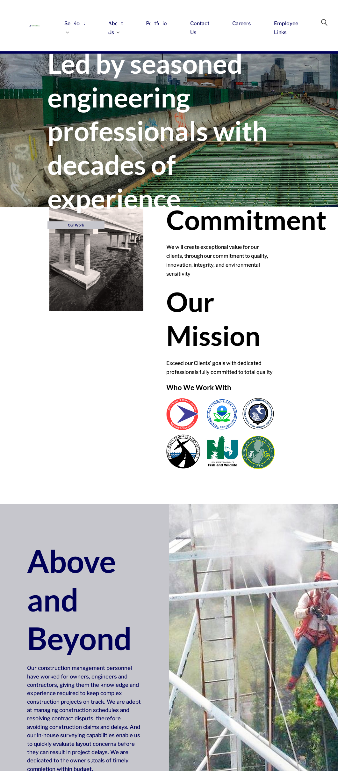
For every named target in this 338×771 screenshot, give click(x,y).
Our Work (76, 225)
